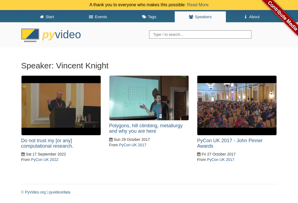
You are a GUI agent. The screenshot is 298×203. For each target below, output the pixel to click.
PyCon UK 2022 (44, 159)
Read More (197, 4)
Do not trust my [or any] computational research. (47, 143)
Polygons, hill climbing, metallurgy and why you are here (146, 128)
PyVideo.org (35, 192)
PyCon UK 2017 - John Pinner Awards (230, 143)
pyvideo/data (59, 192)
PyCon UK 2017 (132, 145)
